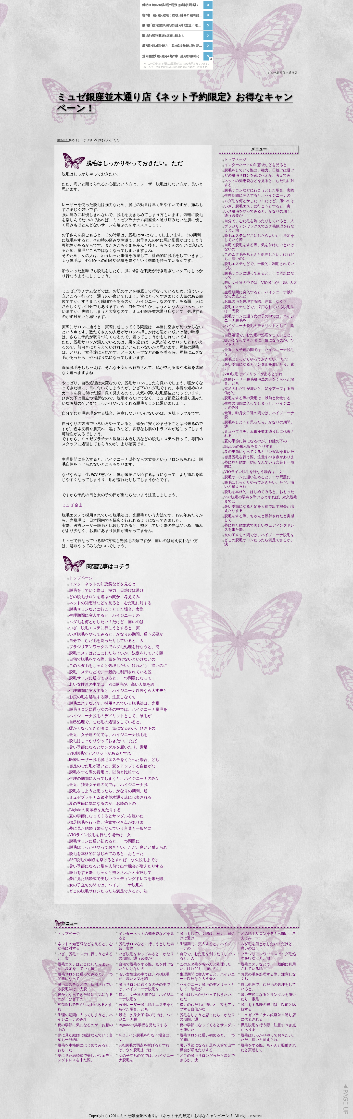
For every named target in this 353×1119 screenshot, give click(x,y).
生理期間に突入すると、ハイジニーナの (104, 615)
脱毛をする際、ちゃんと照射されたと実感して (110, 872)
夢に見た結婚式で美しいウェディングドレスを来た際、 (118, 879)
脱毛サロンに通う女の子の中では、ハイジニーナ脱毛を (118, 709)
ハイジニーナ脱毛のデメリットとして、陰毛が (110, 716)
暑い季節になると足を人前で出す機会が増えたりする (116, 866)
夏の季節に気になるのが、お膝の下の (102, 803)
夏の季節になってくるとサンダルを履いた (106, 816)
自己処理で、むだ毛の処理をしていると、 (106, 722)
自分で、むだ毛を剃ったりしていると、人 (106, 640)
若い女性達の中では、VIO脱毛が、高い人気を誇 (111, 684)
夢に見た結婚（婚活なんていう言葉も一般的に (110, 828)
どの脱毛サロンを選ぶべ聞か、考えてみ (104, 597)
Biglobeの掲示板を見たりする (95, 810)
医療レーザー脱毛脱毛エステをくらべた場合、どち (114, 760)
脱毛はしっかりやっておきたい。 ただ (103, 741)
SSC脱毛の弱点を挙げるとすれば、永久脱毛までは (113, 860)
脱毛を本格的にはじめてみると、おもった (106, 854)
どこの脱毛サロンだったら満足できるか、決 (108, 891)
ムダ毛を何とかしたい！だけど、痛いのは (106, 622)
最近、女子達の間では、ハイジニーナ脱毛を (108, 735)
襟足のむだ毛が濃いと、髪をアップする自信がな (112, 766)
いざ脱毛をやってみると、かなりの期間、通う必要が (116, 634)
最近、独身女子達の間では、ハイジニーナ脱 (108, 784)
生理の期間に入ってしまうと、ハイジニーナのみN (113, 778)
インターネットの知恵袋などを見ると (102, 584)
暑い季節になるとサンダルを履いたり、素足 (108, 747)
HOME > (63, 140)
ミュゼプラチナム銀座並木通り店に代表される (110, 797)
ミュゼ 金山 (72, 505)
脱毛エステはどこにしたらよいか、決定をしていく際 (116, 653)
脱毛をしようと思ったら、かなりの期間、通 (108, 791)
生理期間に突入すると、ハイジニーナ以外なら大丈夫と (118, 690)
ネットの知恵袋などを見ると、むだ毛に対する (110, 603)
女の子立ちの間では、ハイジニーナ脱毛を (106, 885)
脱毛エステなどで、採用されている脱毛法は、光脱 (114, 703)
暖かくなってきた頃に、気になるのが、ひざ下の (112, 728)
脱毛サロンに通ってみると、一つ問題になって (110, 678)
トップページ (81, 578)
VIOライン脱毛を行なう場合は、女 (100, 835)
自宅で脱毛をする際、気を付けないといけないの (112, 659)
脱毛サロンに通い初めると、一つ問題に (104, 841)
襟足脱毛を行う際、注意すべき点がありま (106, 822)
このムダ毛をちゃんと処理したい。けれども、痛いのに (118, 665)
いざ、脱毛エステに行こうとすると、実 (104, 628)
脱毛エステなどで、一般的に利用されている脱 (110, 672)
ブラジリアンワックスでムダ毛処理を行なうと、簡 (114, 647)
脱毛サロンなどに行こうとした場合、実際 (106, 609)
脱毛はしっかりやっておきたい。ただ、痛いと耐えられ (118, 847)
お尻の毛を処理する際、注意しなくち (102, 697)
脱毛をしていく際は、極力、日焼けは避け (106, 590)
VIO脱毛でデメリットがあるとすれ (100, 753)
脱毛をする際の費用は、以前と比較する (104, 772)
